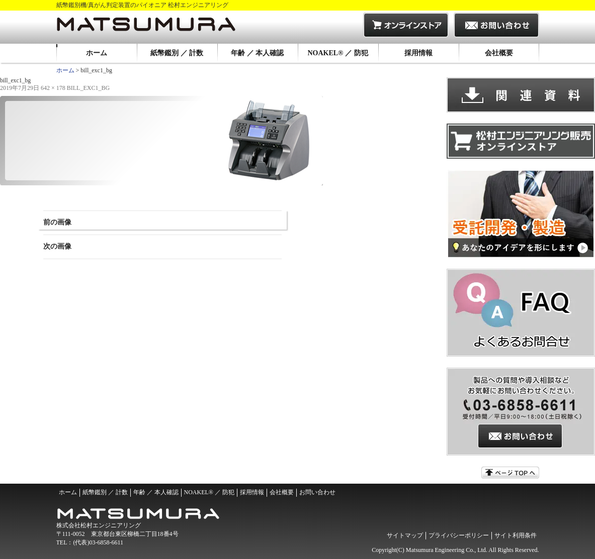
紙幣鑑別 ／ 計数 (176, 53)
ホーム (96, 53)
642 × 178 (53, 87)
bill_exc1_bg (88, 87)
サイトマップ (405, 535)
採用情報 (418, 53)
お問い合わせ (317, 492)
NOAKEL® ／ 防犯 (337, 53)
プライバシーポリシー (459, 535)
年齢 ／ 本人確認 (257, 53)
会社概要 (499, 53)
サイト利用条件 (515, 535)
